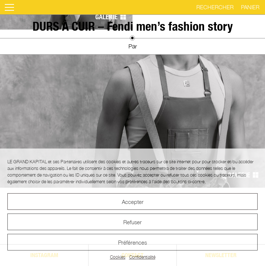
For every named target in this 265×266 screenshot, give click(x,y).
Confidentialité (142, 257)
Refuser (132, 222)
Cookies (117, 257)
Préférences (132, 242)
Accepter (133, 201)
